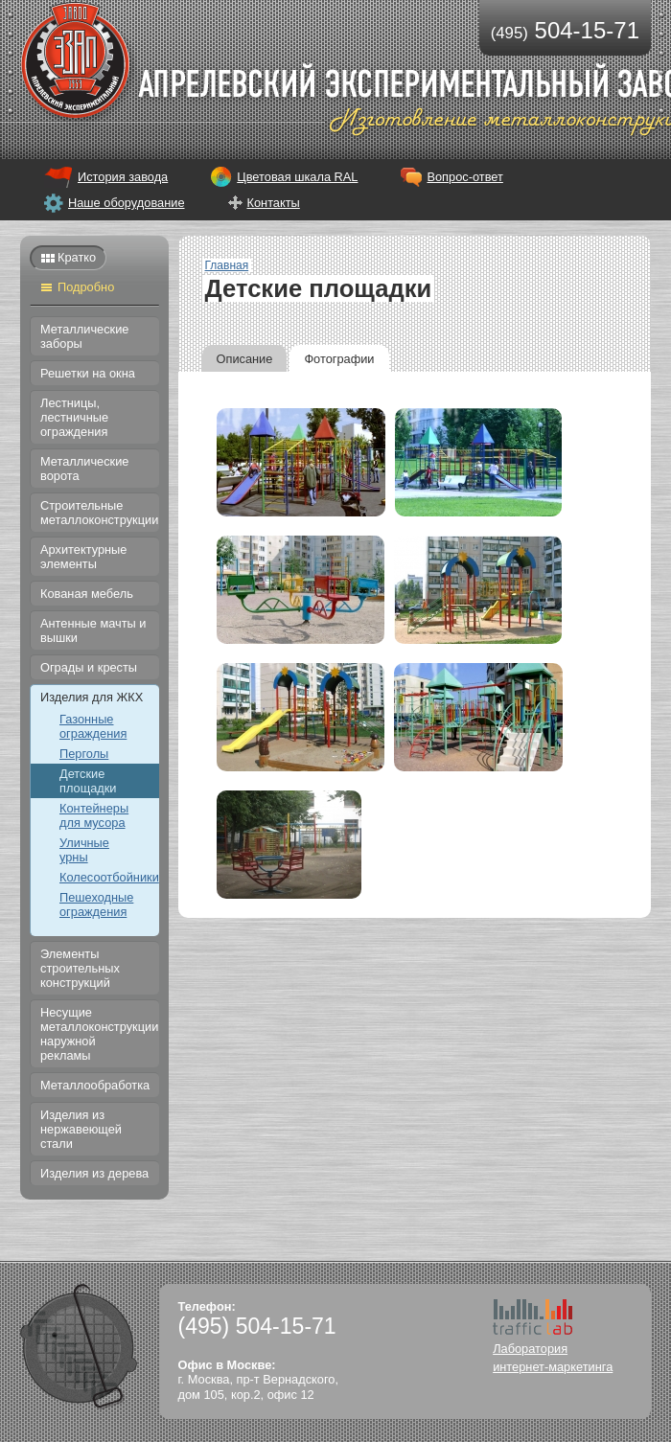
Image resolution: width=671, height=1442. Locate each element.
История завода (123, 177)
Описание (245, 359)
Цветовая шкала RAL (297, 177)
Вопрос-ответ (464, 177)
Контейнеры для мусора (93, 815)
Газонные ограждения (93, 726)
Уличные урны (84, 849)
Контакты (273, 202)
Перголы (83, 753)
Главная (227, 265)
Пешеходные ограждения (96, 904)
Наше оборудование (126, 202)
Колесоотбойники (109, 877)
